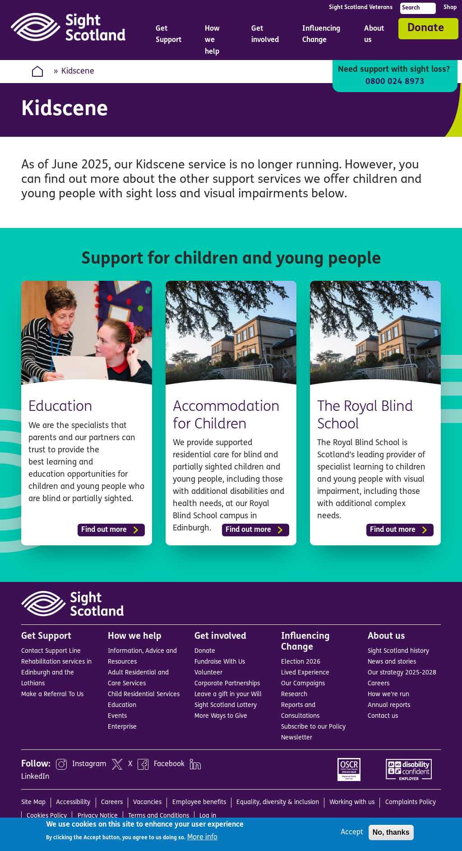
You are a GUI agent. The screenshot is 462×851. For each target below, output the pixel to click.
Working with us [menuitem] (351, 802)
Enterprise (122, 727)
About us (386, 636)
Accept (352, 832)
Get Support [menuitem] (169, 36)
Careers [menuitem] (112, 802)
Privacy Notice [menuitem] (98, 816)
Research (294, 694)
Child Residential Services (144, 694)
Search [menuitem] (411, 8)
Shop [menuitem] (450, 7)
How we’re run (388, 694)
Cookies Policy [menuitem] (47, 816)
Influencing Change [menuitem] (322, 36)
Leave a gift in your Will (228, 694)
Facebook (169, 764)
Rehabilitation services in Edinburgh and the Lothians (56, 673)
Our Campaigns (303, 683)
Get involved (220, 636)
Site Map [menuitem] (33, 802)
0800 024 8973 (395, 82)
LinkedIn (35, 777)
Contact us (383, 716)
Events (117, 716)
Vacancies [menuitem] (147, 802)
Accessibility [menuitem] (73, 802)
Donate (425, 28)
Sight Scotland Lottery (225, 705)
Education (60, 407)
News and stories (392, 662)
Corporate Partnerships (227, 683)
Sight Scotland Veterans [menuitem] (361, 7)
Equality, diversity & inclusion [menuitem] (277, 802)
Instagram (89, 764)
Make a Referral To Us (52, 694)
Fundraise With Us (219, 662)
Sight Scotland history (398, 651)
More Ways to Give (220, 716)
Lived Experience (305, 673)
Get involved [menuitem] (266, 36)
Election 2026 (300, 662)
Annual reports (389, 705)
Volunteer (208, 673)
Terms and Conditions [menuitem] (158, 816)
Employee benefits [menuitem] (199, 802)
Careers (378, 683)
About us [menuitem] (375, 36)
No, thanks (391, 832)
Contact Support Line (51, 651)
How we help (135, 636)
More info (202, 837)
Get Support (46, 636)
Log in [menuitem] (207, 816)
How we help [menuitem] (217, 42)
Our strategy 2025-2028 (402, 673)
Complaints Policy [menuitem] (410, 802)
